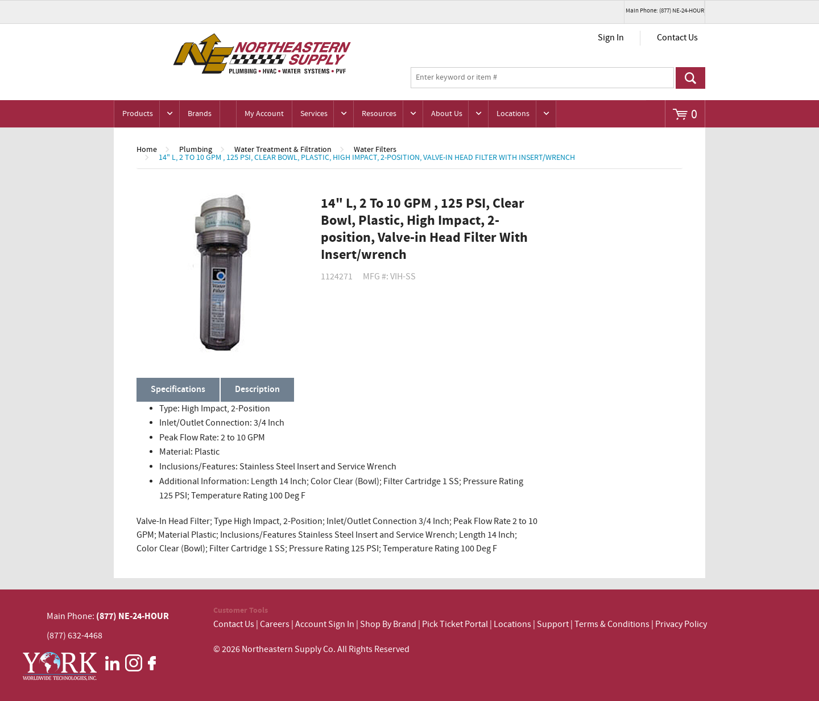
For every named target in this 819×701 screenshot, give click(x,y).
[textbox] (542, 78)
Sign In (611, 38)
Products (137, 114)
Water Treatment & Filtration (283, 150)
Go (690, 78)
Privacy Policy (681, 624)
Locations (513, 114)
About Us (446, 114)
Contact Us (677, 38)
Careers (274, 624)
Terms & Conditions (612, 624)
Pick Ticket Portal (455, 624)
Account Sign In (325, 624)
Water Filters (375, 150)
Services (314, 114)
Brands (200, 114)
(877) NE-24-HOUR (131, 616)
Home (146, 150)
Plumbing (195, 150)
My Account (264, 114)
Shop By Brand (388, 624)
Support (553, 624)
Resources (379, 114)
